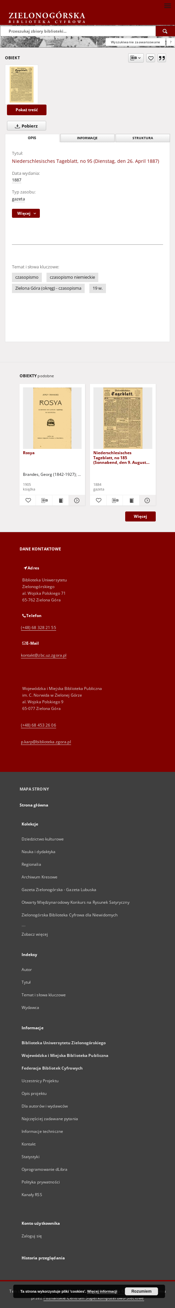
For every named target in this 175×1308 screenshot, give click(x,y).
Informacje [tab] (87, 138)
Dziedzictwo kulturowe (43, 839)
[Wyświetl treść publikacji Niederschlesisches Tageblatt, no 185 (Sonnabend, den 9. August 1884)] (131, 500)
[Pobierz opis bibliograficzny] (44, 500)
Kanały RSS (32, 1194)
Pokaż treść (27, 110)
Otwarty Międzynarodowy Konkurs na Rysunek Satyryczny (76, 902)
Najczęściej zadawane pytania (50, 1119)
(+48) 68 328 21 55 (38, 627)
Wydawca (31, 1007)
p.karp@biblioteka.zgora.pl (46, 742)
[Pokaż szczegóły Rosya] (76, 500)
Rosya (29, 453)
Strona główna (34, 805)
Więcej (140, 516)
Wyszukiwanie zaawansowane (135, 42)
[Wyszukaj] (165, 31)
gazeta (18, 199)
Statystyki (31, 1156)
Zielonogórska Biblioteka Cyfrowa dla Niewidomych (70, 915)
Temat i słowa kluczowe (44, 995)
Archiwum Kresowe (40, 877)
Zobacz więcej (35, 934)
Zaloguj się (32, 1236)
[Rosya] (52, 418)
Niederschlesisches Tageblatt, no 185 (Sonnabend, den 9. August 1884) (119, 457)
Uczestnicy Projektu (40, 1081)
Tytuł (26, 982)
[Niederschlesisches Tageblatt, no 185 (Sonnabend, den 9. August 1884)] (123, 418)
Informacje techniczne (42, 1131)
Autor (27, 969)
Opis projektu (34, 1093)
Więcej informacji (102, 1291)
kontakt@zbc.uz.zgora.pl (44, 655)
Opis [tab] (32, 138)
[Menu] (167, 5)
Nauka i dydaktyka (39, 851)
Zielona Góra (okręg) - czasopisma (48, 288)
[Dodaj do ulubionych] (150, 58)
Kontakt (29, 1144)
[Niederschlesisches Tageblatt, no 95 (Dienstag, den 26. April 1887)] (21, 85)
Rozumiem (141, 1291)
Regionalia (31, 864)
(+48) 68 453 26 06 (38, 725)
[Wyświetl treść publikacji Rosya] (60, 500)
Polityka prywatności (41, 1182)
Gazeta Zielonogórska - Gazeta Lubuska (59, 889)
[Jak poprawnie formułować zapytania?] (170, 42)
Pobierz (25, 126)
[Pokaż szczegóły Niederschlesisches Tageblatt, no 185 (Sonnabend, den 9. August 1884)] (146, 500)
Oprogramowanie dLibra (45, 1169)
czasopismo (27, 277)
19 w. (98, 288)
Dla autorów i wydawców (45, 1106)
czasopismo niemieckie (72, 277)
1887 (16, 180)
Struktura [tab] (142, 138)
